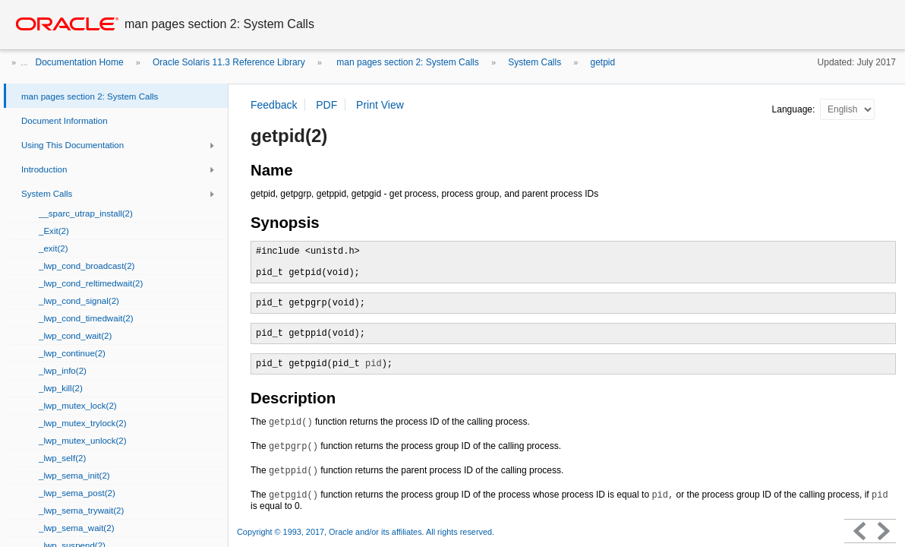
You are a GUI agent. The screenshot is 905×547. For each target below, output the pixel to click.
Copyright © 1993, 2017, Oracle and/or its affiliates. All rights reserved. (365, 531)
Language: (795, 109)
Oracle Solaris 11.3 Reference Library (229, 62)
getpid (603, 62)
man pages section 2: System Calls (406, 62)
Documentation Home (80, 62)
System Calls (534, 62)
